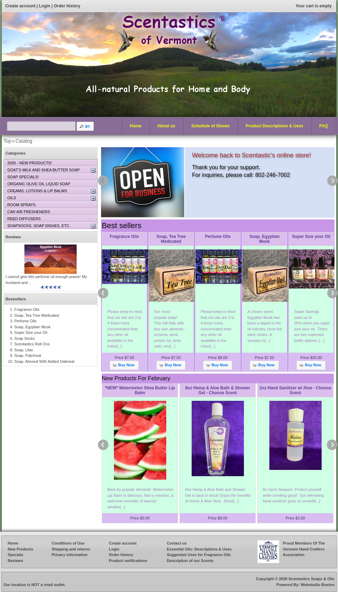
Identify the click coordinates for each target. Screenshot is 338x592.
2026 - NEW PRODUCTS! (29, 163)
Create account (20, 5)
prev (103, 180)
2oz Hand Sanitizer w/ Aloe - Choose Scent (295, 390)
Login (45, 5)
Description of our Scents (190, 561)
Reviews (13, 237)
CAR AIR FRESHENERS (28, 212)
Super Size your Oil (311, 236)
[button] (85, 126)
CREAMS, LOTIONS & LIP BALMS (37, 191)
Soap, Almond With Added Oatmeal (44, 361)
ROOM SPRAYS (21, 205)
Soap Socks (24, 338)
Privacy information (69, 555)
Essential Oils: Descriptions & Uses (199, 549)
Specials (15, 555)
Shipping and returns (71, 549)
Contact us (177, 543)
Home (135, 125)
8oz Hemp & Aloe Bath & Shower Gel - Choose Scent (217, 390)
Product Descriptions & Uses (273, 126)
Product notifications (128, 561)
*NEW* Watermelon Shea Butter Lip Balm (140, 390)
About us (166, 125)
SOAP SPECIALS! (23, 177)
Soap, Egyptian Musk (264, 239)
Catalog (23, 141)
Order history (67, 5)
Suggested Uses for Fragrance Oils (199, 555)
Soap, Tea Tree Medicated (171, 239)
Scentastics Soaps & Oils (312, 579)
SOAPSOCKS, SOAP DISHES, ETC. (38, 226)
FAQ (323, 125)
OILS (11, 198)
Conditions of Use (68, 543)
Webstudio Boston (318, 585)
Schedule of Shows (210, 125)
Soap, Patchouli (27, 355)
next (332, 180)
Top (7, 141)
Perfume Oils (218, 236)
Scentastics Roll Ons (31, 344)
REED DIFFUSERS (24, 219)
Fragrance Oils (124, 236)
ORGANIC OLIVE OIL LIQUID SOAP (38, 184)
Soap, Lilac (23, 350)
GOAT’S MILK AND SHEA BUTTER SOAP (43, 170)
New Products (20, 549)
